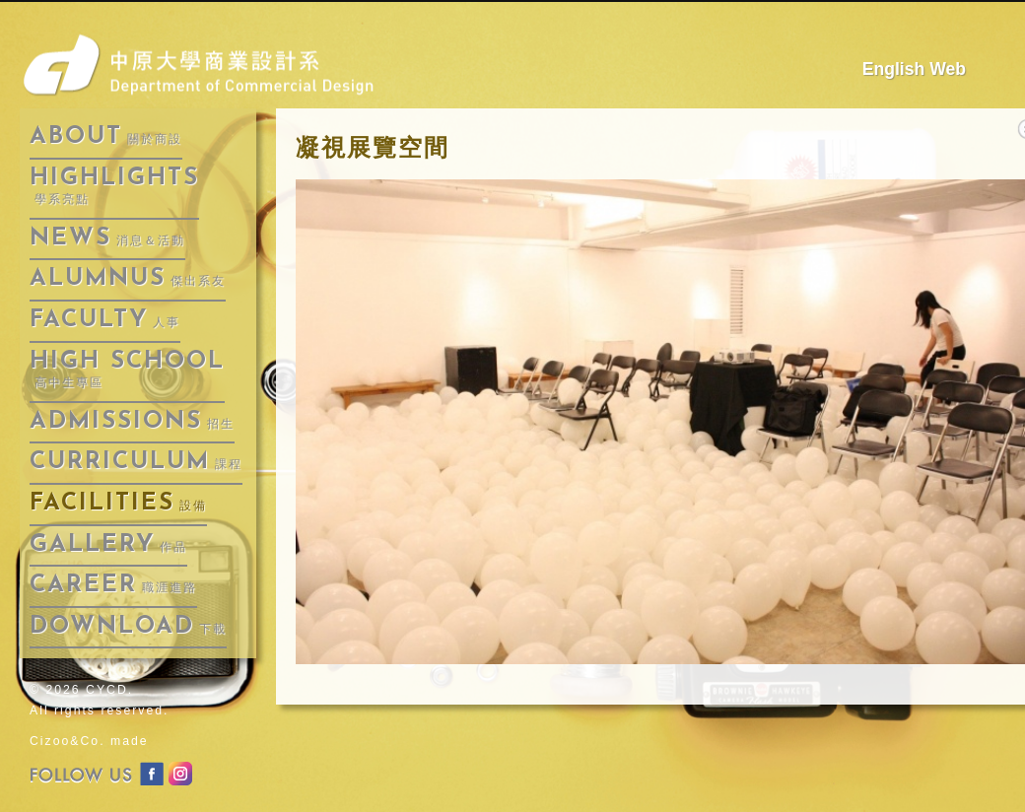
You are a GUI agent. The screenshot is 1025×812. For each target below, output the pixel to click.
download (128, 627)
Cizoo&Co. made (89, 741)
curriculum (136, 462)
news (107, 238)
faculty (105, 320)
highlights (114, 187)
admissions (132, 422)
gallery (108, 545)
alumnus (128, 279)
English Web (914, 69)
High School (127, 370)
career (113, 585)
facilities (118, 503)
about (106, 137)
